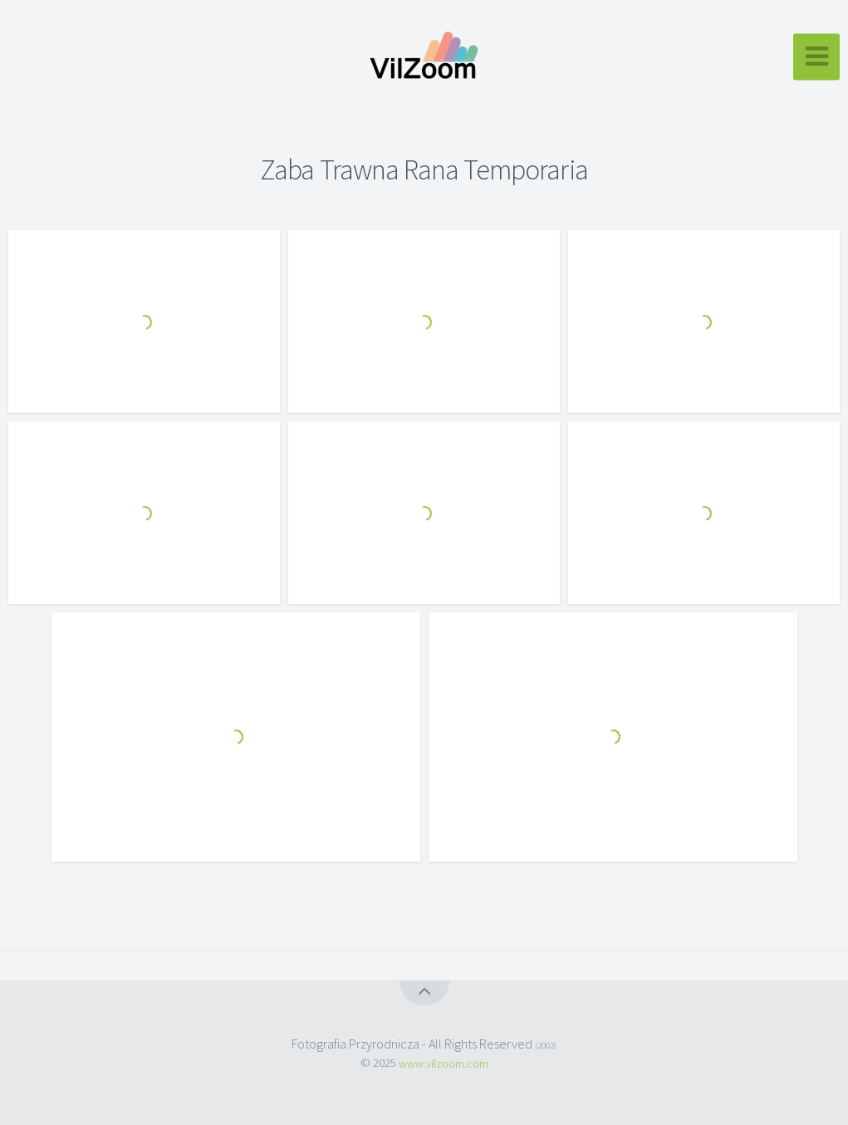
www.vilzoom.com (443, 1062)
